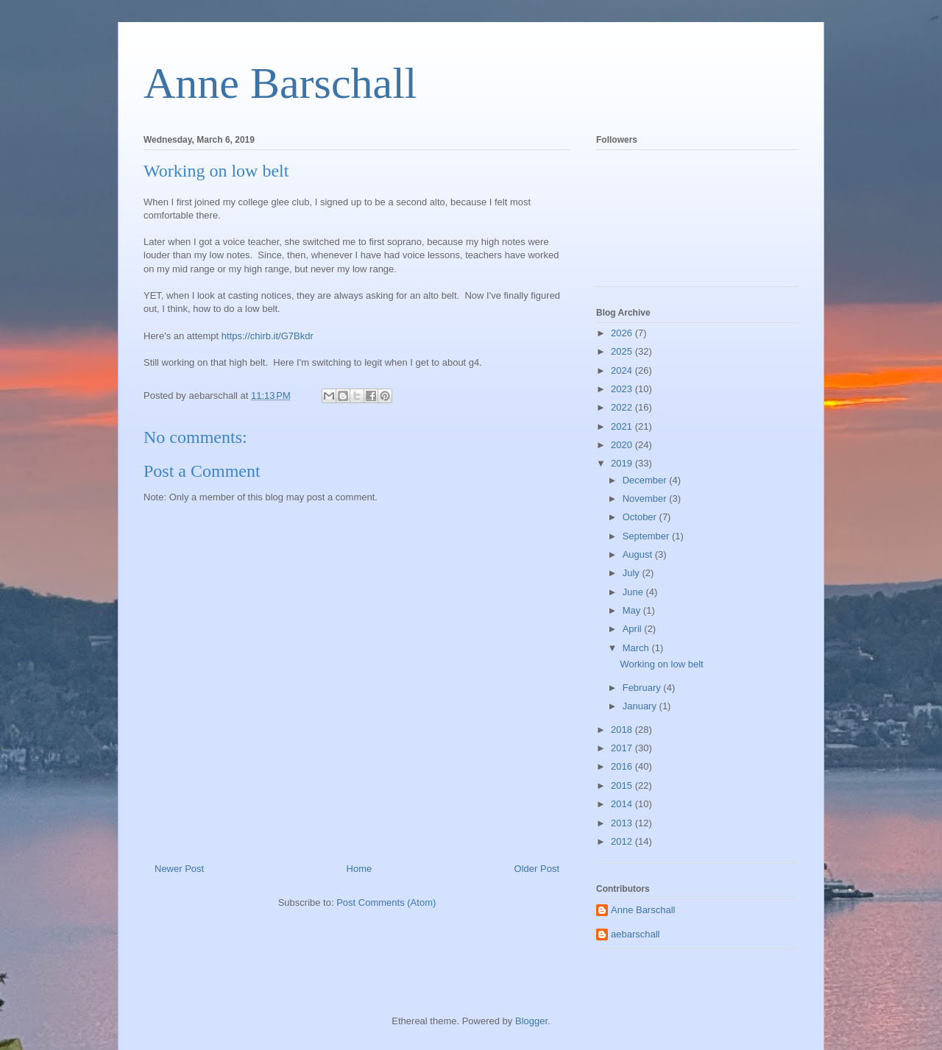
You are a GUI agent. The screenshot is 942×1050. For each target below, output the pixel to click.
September (647, 536)
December (646, 480)
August (639, 554)
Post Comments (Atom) (386, 902)
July (632, 572)
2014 (623, 803)
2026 (623, 332)
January (641, 706)
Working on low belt (661, 664)
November (646, 498)
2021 (623, 426)
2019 (623, 463)
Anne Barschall (280, 83)
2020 (623, 444)
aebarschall (635, 934)
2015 (623, 785)
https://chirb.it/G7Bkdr (268, 335)
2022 (623, 407)
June (634, 591)
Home (359, 868)
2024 (623, 370)
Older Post (536, 868)
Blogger (531, 1020)
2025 (623, 351)
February (643, 687)
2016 (623, 766)
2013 (623, 823)
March (637, 647)
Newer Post (179, 868)
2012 (623, 841)
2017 (623, 747)
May (633, 610)
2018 (623, 729)
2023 (623, 388)
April (634, 628)
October (641, 516)
